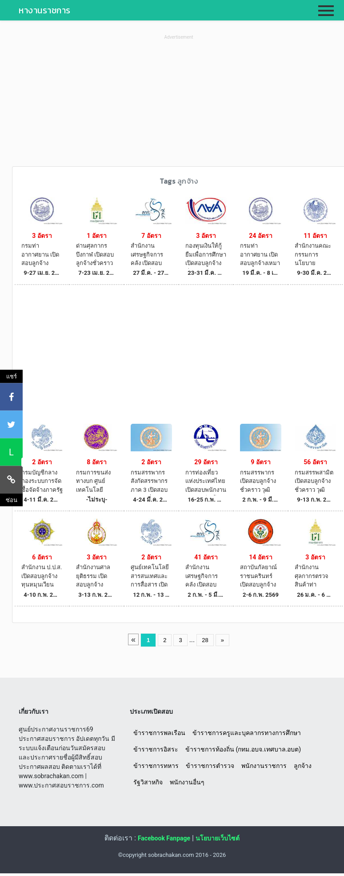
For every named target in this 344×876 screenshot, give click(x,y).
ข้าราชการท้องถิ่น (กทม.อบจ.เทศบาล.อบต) (243, 749)
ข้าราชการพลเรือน (159, 732)
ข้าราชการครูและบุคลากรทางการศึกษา (246, 732)
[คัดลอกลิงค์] (11, 479)
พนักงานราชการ (264, 765)
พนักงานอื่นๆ (187, 782)
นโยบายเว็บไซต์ (218, 838)
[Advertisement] (179, 104)
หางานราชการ (45, 10)
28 (205, 640)
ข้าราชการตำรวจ (210, 765)
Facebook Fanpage (164, 838)
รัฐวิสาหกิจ (148, 782)
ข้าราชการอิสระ (155, 749)
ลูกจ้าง (303, 765)
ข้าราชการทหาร (156, 765)
